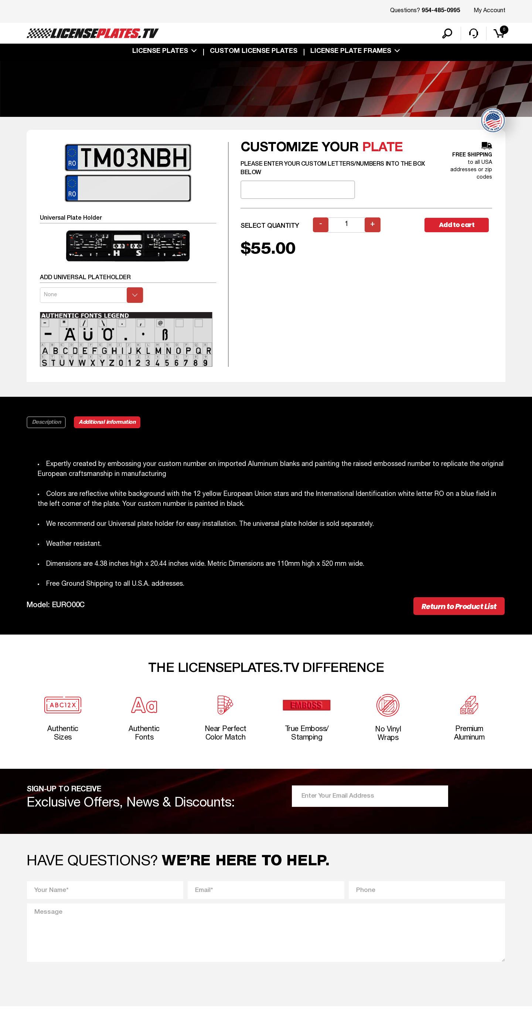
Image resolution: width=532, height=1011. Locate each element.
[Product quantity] (346, 226)
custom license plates (253, 52)
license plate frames (350, 52)
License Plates (160, 52)
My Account (489, 10)
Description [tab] (46, 423)
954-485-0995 (441, 11)
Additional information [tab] (109, 423)
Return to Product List (455, 607)
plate (382, 149)
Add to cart (458, 226)
